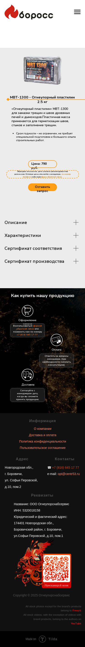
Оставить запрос (42, 189)
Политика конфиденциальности (42, 441)
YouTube (76, 623)
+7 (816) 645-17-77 (27, 334)
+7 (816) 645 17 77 (65, 467)
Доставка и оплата (42, 435)
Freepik (77, 610)
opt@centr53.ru (68, 474)
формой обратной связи (29, 327)
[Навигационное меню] (77, 12)
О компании (42, 429)
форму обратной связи (52, 177)
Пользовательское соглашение (43, 448)
